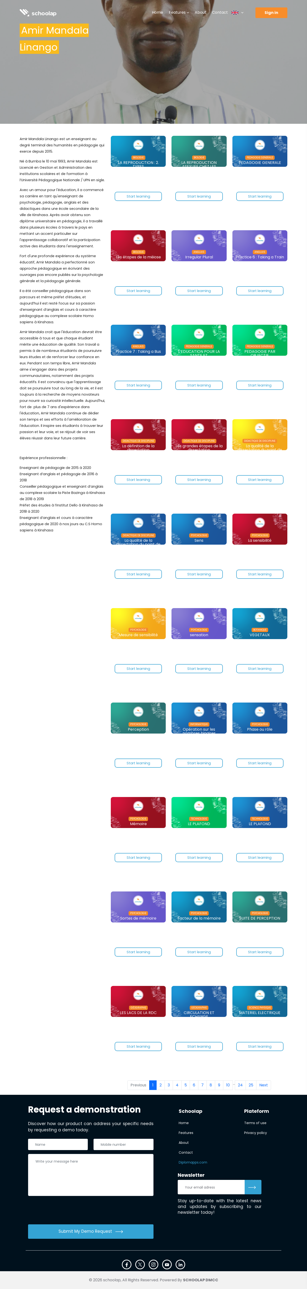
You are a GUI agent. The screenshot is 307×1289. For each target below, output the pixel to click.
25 (251, 1085)
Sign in (271, 12)
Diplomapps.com (193, 1162)
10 (228, 1085)
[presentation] (64, 1211)
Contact (220, 12)
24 (240, 1085)
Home (157, 12)
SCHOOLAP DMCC (200, 1280)
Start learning (138, 196)
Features (177, 12)
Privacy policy (255, 1132)
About (200, 12)
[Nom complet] (58, 1144)
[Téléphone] (124, 1144)
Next (263, 1085)
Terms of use (255, 1123)
